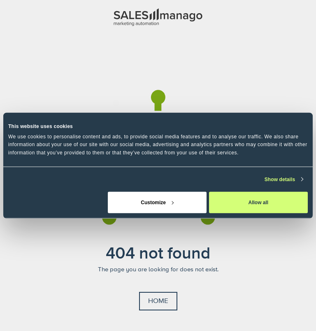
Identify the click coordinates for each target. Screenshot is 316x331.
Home (158, 301)
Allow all (259, 202)
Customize (157, 202)
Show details (280, 179)
